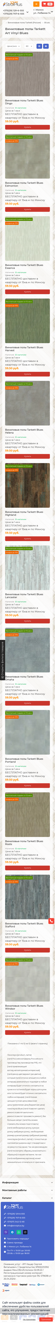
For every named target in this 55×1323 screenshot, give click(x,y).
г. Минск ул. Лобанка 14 (19, 1246)
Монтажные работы (27, 1190)
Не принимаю (29, 1319)
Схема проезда (15, 1242)
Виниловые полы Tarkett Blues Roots (24, 843)
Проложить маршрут (18, 1238)
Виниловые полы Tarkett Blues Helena (24, 431)
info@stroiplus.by (15, 1225)
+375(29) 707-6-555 (13, 13)
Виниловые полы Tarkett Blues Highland (24, 513)
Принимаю (46, 1319)
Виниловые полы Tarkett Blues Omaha (24, 678)
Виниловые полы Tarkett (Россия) (24, 22)
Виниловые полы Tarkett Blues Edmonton (24, 184)
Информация (27, 1182)
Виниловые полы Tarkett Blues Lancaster (24, 596)
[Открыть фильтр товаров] (2, 660)
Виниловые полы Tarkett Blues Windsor (24, 1007)
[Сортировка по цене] (13, 46)
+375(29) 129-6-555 (13, 10)
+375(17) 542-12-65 (15, 1221)
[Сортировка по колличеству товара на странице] (29, 46)
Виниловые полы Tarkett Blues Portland (24, 760)
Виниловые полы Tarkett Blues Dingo (24, 102)
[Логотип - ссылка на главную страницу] (13, 1206)
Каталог (27, 1198)
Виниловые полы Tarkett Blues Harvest (24, 349)
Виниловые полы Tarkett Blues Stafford (24, 925)
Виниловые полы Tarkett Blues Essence (24, 266)
